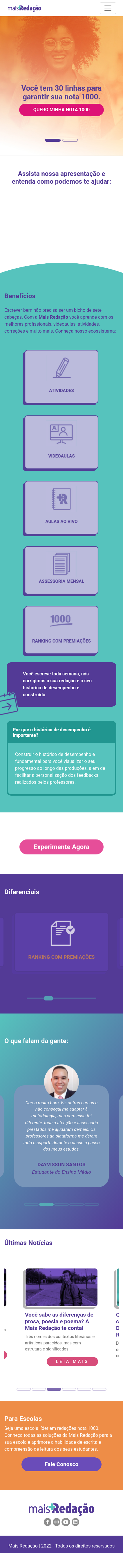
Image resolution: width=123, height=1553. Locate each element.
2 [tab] (38, 1000)
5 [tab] (64, 1000)
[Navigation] (108, 8)
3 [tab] (47, 1000)
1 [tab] (29, 1000)
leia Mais (72, 1361)
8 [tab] (90, 1000)
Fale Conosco (61, 1464)
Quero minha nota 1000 (61, 109)
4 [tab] (56, 1000)
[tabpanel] (61, 941)
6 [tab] (73, 1000)
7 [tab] (82, 1000)
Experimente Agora (61, 854)
